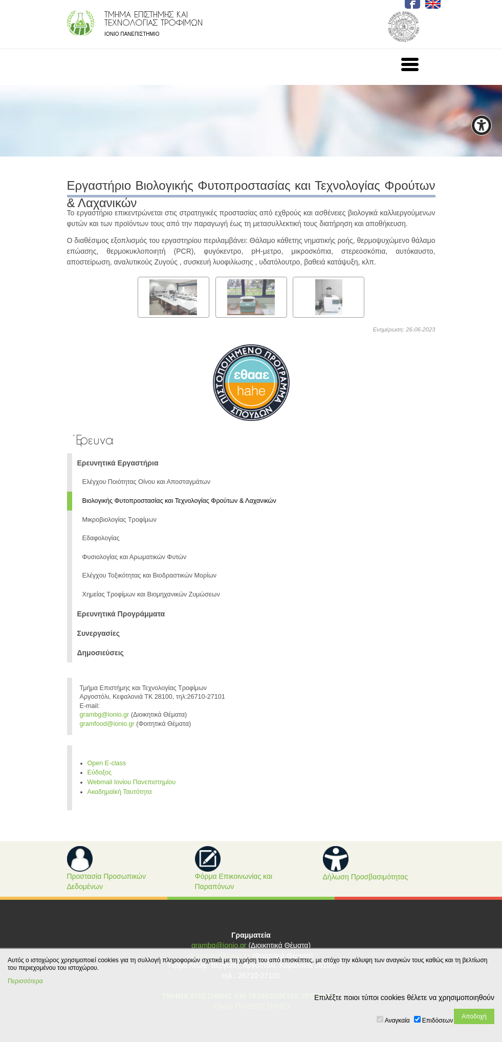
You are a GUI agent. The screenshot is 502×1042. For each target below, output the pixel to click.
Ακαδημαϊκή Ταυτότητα (120, 791)
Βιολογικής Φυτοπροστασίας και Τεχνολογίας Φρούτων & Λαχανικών (179, 500)
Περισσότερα (25, 981)
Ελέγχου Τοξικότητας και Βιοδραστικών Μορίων (149, 575)
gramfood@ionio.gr (107, 723)
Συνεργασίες (98, 633)
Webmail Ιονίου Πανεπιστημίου (132, 782)
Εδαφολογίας (101, 538)
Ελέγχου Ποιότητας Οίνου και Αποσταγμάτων (146, 481)
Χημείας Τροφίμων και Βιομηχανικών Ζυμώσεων (151, 594)
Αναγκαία (397, 1020)
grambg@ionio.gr (104, 714)
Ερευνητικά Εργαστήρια (118, 463)
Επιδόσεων (437, 1020)
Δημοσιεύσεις (100, 653)
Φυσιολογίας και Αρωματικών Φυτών (134, 557)
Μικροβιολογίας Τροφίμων (119, 519)
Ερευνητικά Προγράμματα (121, 614)
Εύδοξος (100, 772)
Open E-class (107, 763)
